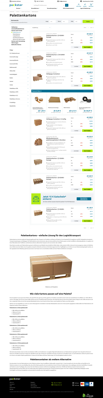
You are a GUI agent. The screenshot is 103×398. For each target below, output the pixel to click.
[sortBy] (41, 27)
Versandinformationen (36, 387)
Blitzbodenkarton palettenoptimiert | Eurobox (56, 139)
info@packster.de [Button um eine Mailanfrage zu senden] (63, 1)
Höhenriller (12, 70)
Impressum (12, 384)
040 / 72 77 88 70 (40, 1)
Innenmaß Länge (14, 56)
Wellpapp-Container (53, 74)
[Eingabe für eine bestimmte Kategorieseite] (88, 27)
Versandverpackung (51, 8)
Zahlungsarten (34, 385)
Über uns (12, 382)
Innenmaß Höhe (14, 63)
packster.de (12, 11)
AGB (11, 385)
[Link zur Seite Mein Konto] (78, 5)
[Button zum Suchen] (66, 5)
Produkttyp (12, 102)
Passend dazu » (37, 91)
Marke (11, 85)
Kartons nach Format (26, 11)
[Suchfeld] (48, 5)
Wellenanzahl (13, 67)
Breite (59, 21)
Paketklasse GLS (14, 95)
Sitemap (11, 389)
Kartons (18, 8)
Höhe (72, 21)
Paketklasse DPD (14, 92)
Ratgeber (33, 382)
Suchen (88, 21)
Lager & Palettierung (85, 8)
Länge (47, 21)
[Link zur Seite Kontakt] (84, 5)
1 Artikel (76, 130)
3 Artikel (76, 66)
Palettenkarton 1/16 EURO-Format (55, 55)
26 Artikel (76, 151)
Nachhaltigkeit (13, 74)
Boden (11, 77)
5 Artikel (76, 47)
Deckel (11, 81)
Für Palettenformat (15, 53)
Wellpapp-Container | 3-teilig (56, 119)
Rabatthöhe (13, 106)
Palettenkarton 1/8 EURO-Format (55, 178)
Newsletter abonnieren (83, 198)
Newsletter (33, 384)
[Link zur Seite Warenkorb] (91, 5)
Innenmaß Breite (14, 60)
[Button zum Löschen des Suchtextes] (63, 5)
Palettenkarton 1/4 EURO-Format (55, 36)
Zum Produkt (87, 47)
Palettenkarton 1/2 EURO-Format (55, 159)
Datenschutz (12, 387)
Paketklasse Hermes (15, 99)
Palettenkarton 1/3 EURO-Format (55, 210)
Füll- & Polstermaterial (68, 8)
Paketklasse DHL (14, 88)
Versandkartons (35, 8)
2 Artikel (76, 189)
